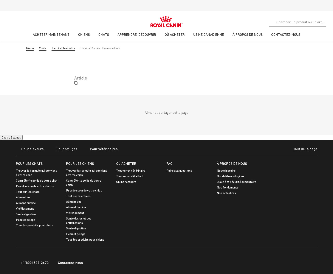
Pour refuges (64, 149)
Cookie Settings (11, 137)
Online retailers (126, 182)
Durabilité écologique (230, 176)
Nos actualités (226, 193)
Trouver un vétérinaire (130, 170)
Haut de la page (301, 149)
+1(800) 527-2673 (32, 262)
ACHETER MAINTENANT (51, 34)
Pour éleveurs (29, 149)
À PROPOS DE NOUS (232, 163)
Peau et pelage (25, 219)
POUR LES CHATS (29, 163)
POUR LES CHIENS (80, 163)
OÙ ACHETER (126, 163)
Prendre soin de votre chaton (35, 186)
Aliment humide (26, 203)
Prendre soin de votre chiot (84, 190)
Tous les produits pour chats (34, 225)
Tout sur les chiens (78, 196)
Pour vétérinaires (101, 149)
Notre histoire (226, 170)
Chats (42, 48)
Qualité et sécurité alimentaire (236, 182)
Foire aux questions (179, 170)
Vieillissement (25, 208)
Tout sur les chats (28, 191)
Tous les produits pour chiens (85, 239)
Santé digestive (26, 214)
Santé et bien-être (63, 48)
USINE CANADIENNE (208, 34)
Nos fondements (228, 187)
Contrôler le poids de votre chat (36, 180)
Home (30, 48)
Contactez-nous (68, 262)
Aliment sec (23, 197)
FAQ (169, 163)
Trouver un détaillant (130, 176)
